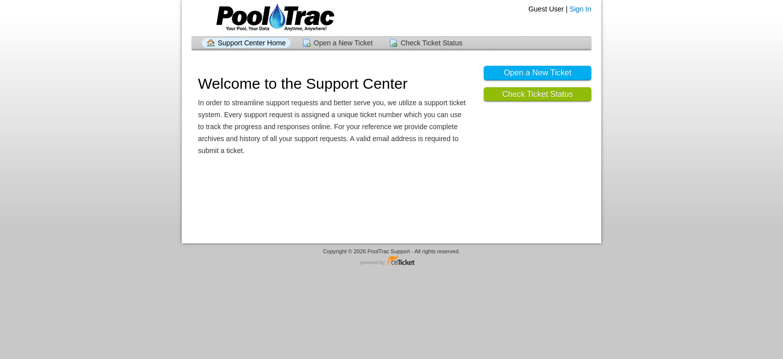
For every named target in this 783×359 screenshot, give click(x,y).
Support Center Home (252, 43)
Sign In (580, 9)
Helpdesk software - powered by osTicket (391, 261)
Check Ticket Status (431, 43)
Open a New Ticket (343, 43)
